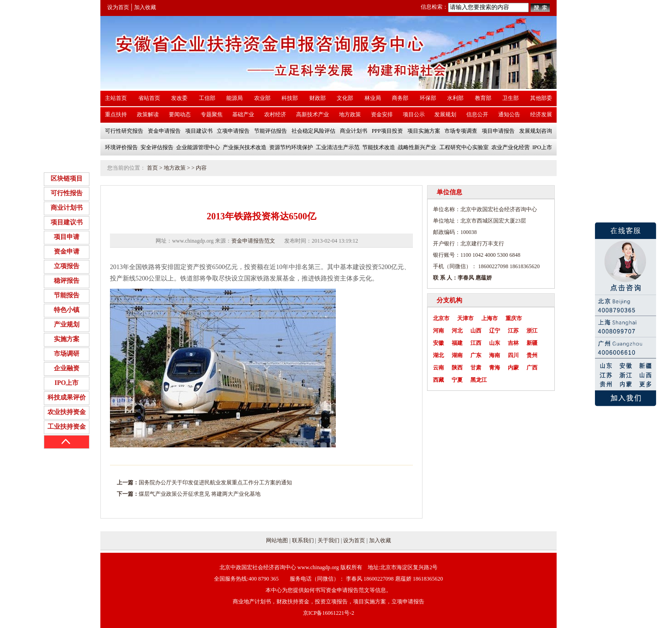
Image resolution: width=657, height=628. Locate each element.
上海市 (489, 318)
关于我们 (328, 540)
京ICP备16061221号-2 (329, 613)
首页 (152, 168)
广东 (475, 355)
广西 (532, 367)
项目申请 (66, 237)
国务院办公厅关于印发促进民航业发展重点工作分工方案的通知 (215, 482)
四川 (513, 355)
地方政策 (175, 168)
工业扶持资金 (66, 426)
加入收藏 (145, 7)
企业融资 (66, 368)
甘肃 (475, 367)
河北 (457, 330)
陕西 (457, 367)
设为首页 (118, 7)
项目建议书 (67, 222)
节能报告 (66, 295)
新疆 (532, 343)
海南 (494, 355)
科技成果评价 (66, 397)
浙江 (532, 330)
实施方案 (66, 339)
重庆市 (514, 318)
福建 (457, 343)
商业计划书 (67, 207)
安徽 (438, 343)
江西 (475, 343)
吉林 (513, 343)
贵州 (532, 355)
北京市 (441, 318)
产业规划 (66, 324)
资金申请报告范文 (253, 241)
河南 (438, 330)
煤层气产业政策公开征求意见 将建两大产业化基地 (200, 494)
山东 (494, 343)
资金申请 (66, 251)
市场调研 (66, 353)
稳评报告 (66, 280)
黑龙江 (478, 380)
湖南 (457, 355)
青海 (494, 367)
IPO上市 (67, 382)
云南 (438, 367)
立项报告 (66, 266)
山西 (475, 330)
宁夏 (457, 380)
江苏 (513, 330)
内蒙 (513, 367)
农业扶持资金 (66, 412)
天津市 (465, 318)
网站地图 (277, 540)
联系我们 (303, 540)
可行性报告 (67, 193)
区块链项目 (67, 178)
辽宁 (494, 330)
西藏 (438, 380)
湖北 (438, 355)
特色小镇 (66, 309)
